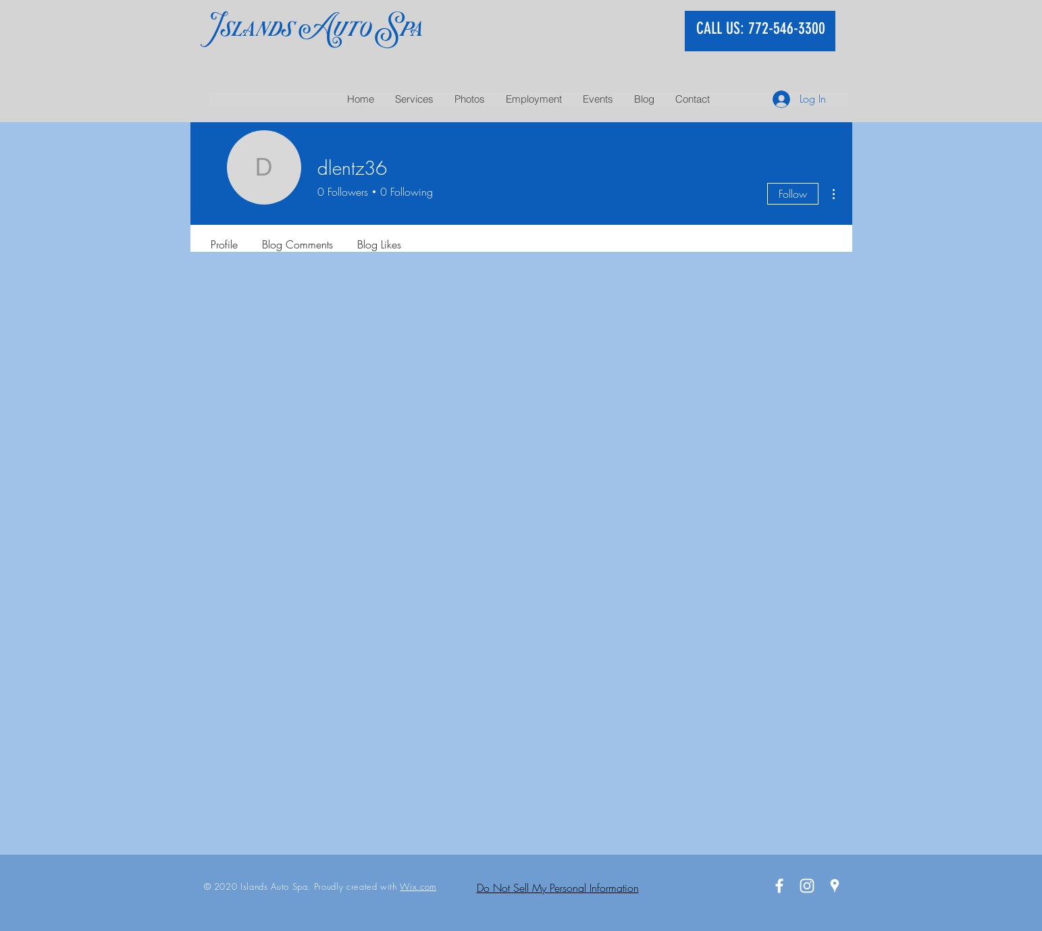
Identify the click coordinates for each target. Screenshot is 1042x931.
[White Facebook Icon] (779, 885)
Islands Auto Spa (314, 27)
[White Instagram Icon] (807, 885)
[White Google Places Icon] (834, 885)
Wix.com (418, 886)
